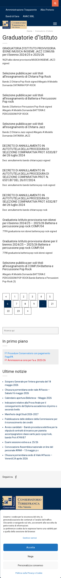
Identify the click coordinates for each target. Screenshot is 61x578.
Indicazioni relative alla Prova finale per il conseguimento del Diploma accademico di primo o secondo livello (31, 406)
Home (29, 31)
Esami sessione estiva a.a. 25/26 (21, 442)
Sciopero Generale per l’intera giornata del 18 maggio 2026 (28, 383)
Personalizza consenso (30, 565)
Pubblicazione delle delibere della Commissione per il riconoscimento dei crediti (31, 421)
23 (18, 311)
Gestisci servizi (30, 538)
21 (52, 304)
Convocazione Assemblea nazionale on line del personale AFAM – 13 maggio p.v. (29, 449)
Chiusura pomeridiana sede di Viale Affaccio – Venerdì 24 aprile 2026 (28, 457)
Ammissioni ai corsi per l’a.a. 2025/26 (27, 360)
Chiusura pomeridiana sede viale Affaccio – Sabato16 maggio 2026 (27, 391)
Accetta (30, 547)
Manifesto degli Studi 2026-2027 (21, 414)
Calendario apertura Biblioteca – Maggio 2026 (28, 398)
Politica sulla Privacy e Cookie (28, 573)
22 (8, 311)
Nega (30, 556)
